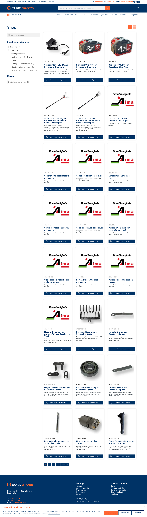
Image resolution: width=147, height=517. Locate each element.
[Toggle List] (38, 82)
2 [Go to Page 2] (49, 465)
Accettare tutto (136, 513)
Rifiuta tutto (120, 513)
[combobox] (21, 82)
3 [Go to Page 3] (53, 465)
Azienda (10, 2)
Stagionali (114, 494)
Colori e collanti (117, 492)
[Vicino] (145, 506)
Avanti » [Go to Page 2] (65, 465)
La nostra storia (20, 2)
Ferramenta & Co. (117, 488)
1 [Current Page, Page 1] (45, 465)
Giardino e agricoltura (119, 490)
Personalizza (104, 513)
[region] (73, 510)
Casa (113, 486)
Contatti (51, 2)
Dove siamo (42, 2)
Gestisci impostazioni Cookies (87, 502)
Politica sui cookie (60, 514)
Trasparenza (31, 2)
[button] (59, 15)
